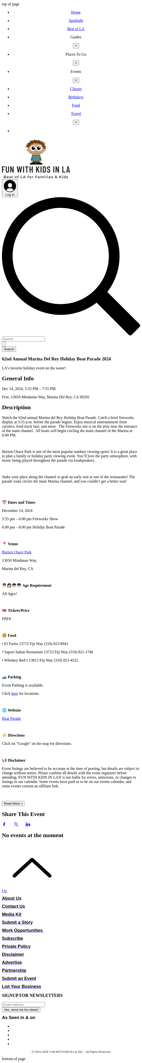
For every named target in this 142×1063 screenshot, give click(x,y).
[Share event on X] (16, 825)
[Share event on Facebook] (4, 825)
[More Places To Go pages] (76, 63)
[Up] (29, 891)
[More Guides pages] (76, 45)
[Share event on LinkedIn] (28, 825)
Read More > (13, 803)
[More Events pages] (76, 80)
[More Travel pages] (76, 122)
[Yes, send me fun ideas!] (21, 1009)
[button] (76, 37)
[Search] (23, 338)
